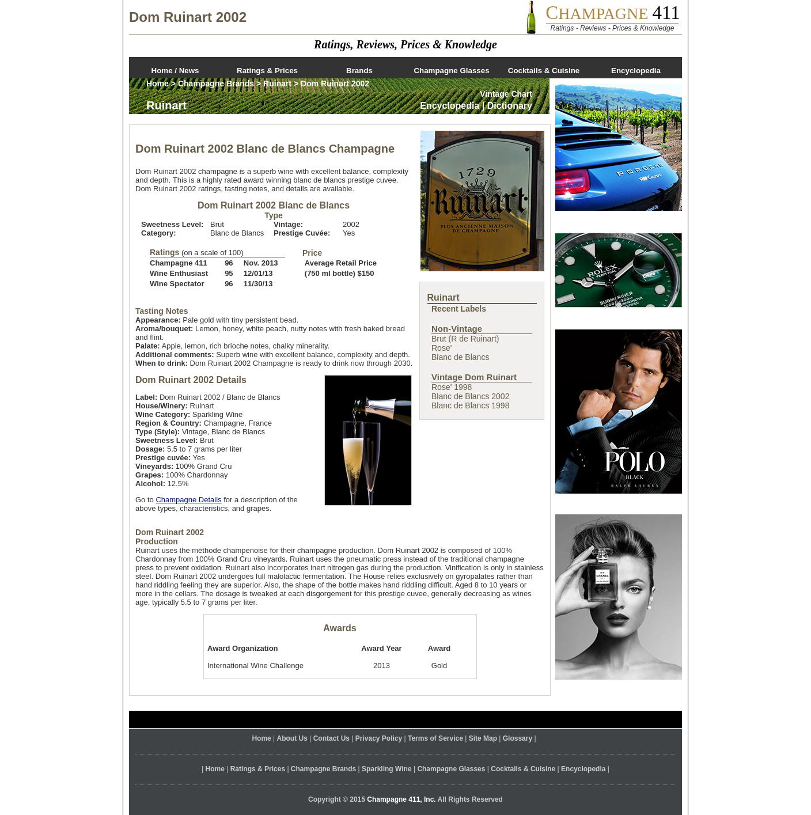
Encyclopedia (636, 70)
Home (157, 83)
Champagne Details (188, 499)
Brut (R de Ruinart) (465, 338)
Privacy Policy (378, 738)
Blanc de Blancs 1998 (470, 405)
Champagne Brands (216, 83)
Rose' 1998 (451, 387)
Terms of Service (435, 738)
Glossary (517, 738)
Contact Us (331, 738)
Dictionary (509, 106)
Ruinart (277, 83)
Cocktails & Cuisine (543, 70)
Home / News (175, 70)
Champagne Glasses (451, 70)
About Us (292, 738)
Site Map (483, 738)
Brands (359, 70)
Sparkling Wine (387, 769)
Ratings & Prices (267, 70)
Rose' (441, 347)
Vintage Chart (506, 93)
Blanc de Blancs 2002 (470, 396)
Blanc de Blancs (460, 357)
